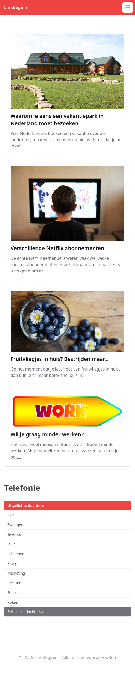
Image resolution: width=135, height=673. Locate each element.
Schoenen (15, 553)
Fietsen (13, 592)
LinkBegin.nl (17, 7)
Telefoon (14, 534)
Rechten (14, 582)
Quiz (11, 544)
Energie (13, 563)
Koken (12, 602)
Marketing (16, 573)
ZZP (10, 514)
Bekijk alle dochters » (25, 611)
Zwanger (15, 524)
